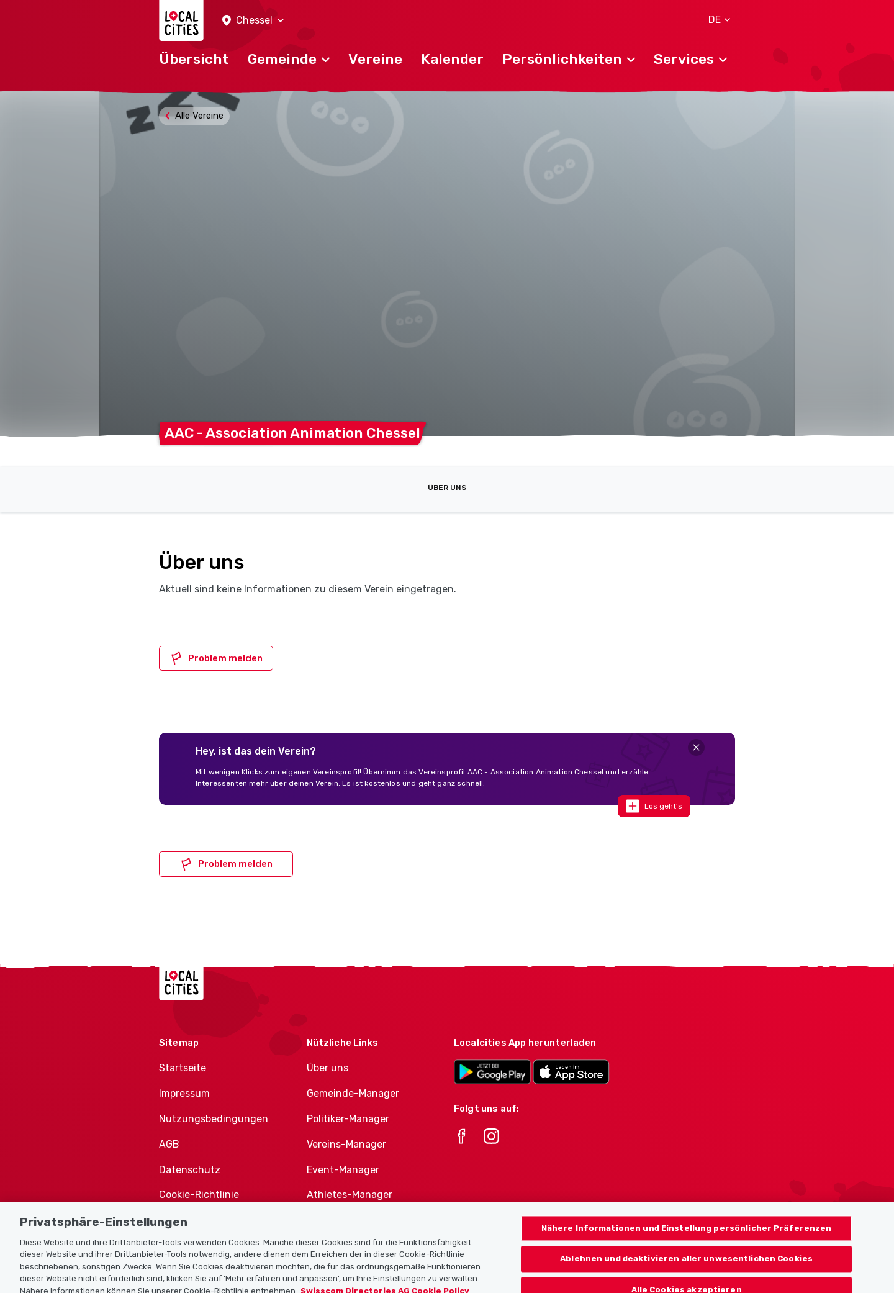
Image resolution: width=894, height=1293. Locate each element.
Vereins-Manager (346, 1144)
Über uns (447, 487)
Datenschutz (189, 1170)
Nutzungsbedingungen (213, 1119)
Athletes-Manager (349, 1194)
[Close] (696, 747)
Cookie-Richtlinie (199, 1194)
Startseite (182, 1068)
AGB (169, 1144)
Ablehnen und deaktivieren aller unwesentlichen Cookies (686, 1276)
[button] (253, 20)
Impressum (184, 1093)
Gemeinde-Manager (353, 1093)
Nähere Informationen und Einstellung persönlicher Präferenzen (686, 1245)
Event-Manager (343, 1170)
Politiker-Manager (348, 1119)
